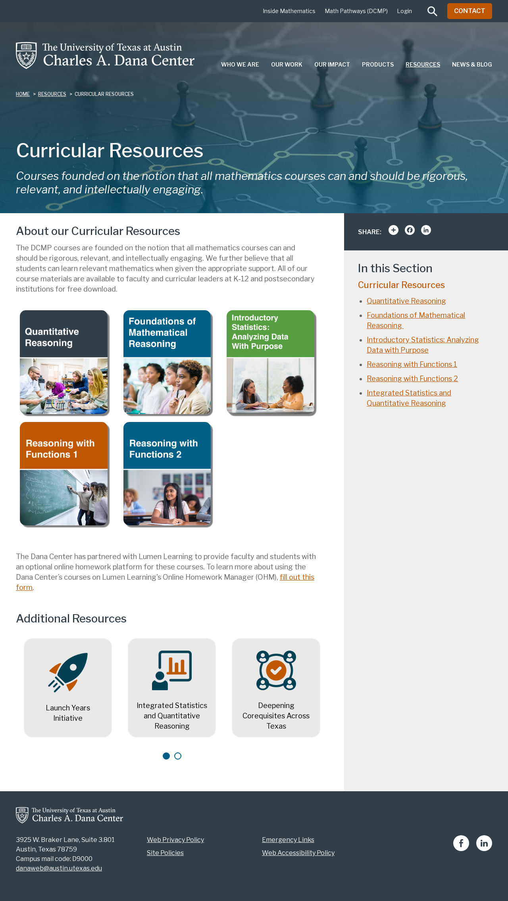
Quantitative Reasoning (406, 301)
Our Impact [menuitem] (332, 64)
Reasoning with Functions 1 (412, 364)
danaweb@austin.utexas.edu (59, 868)
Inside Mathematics (289, 11)
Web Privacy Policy (175, 840)
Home (23, 94)
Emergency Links (288, 840)
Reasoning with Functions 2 (412, 378)
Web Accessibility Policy (298, 853)
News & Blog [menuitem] (472, 64)
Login (404, 11)
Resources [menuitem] (423, 64)
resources (52, 94)
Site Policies (165, 853)
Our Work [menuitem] (286, 64)
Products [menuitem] (378, 64)
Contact (469, 11)
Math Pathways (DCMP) (356, 11)
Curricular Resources (401, 285)
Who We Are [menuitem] (240, 64)
